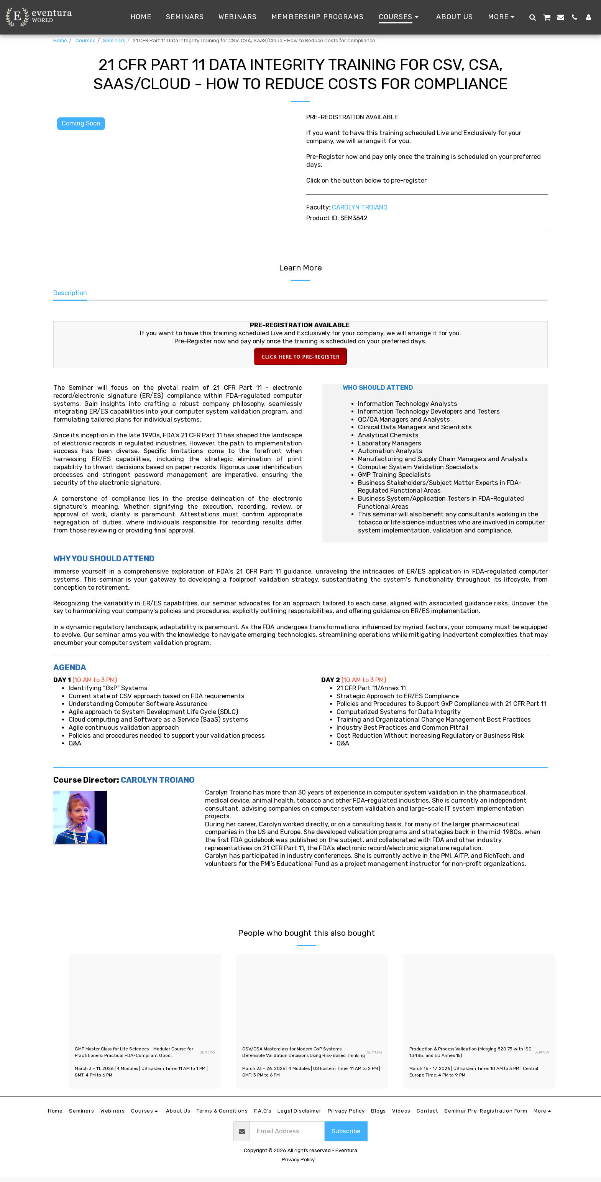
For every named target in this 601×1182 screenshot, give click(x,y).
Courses (84, 40)
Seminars (114, 40)
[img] (145, 996)
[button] (532, 17)
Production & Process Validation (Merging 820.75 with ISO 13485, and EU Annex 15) (470, 1055)
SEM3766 (207, 1055)
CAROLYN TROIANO (360, 207)
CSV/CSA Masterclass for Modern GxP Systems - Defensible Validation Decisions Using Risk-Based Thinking (298, 1056)
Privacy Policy (298, 1164)
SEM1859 (541, 1055)
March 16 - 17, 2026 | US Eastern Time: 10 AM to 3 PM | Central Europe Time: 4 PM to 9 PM (472, 1077)
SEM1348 (374, 1055)
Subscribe (346, 1136)
